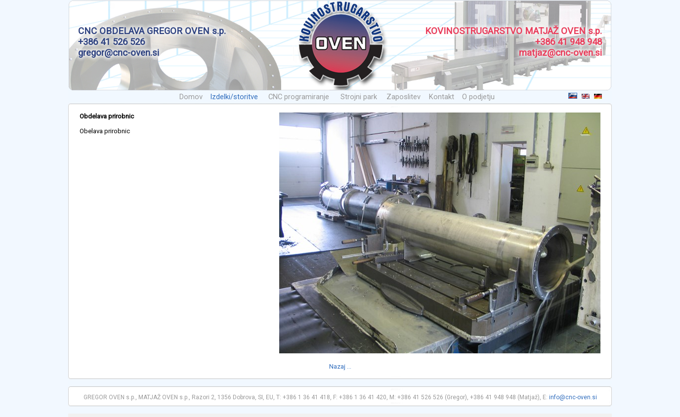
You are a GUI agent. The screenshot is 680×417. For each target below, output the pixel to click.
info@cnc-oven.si (573, 397)
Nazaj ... (340, 366)
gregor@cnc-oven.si (118, 52)
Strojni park (358, 96)
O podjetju (478, 96)
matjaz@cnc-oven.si (560, 52)
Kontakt (441, 96)
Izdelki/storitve (234, 96)
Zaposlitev (403, 96)
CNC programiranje (298, 96)
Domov (191, 96)
